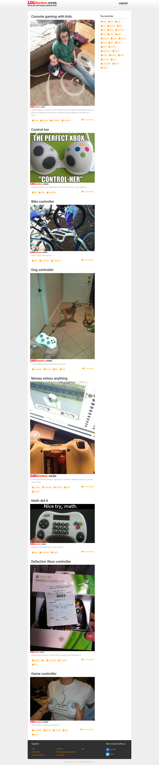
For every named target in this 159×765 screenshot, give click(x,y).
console (66, 120)
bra (34, 192)
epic (35, 552)
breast (47, 730)
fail (103, 34)
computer (106, 64)
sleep (104, 55)
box (34, 664)
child (35, 120)
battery (36, 491)
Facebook (110, 749)
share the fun (124, 4)
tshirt (116, 64)
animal (47, 369)
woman (105, 59)
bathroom (106, 51)
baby (114, 38)
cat (110, 22)
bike (34, 261)
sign (103, 22)
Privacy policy (60, 755)
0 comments (87, 120)
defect (35, 660)
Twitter (110, 754)
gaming (44, 120)
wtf (103, 30)
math (54, 552)
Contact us (59, 749)
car (103, 26)
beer (103, 47)
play (65, 730)
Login (82, 749)
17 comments (87, 729)
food (110, 30)
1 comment (88, 368)
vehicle (112, 47)
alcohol (105, 38)
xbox (42, 192)
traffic (104, 68)
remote (57, 730)
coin (67, 487)
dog (62, 369)
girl (110, 43)
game (35, 734)
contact (36, 487)
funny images (76, 762)
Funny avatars (36, 752)
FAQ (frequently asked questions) (66, 752)
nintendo (55, 261)
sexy (121, 55)
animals (119, 30)
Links (33, 749)
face (103, 43)
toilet (110, 34)
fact (113, 59)
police (112, 55)
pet (55, 369)
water (122, 38)
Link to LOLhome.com (38, 755)
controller (55, 120)
